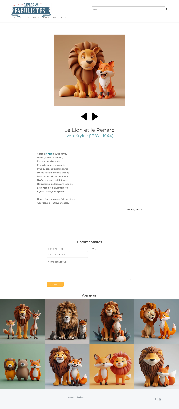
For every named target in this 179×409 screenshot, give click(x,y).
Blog (64, 17)
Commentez (55, 284)
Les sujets (50, 17)
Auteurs (33, 17)
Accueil (19, 17)
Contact (80, 397)
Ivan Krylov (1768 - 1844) (89, 135)
